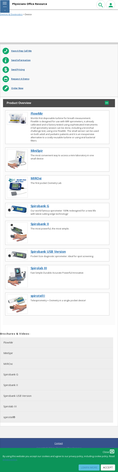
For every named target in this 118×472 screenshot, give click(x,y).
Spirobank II (40, 223)
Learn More (89, 467)
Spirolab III (39, 268)
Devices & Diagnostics (11, 14)
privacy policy (10, 459)
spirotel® (38, 295)
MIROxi (36, 178)
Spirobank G (40, 206)
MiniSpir (37, 150)
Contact (59, 443)
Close (108, 451)
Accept (108, 467)
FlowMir (37, 113)
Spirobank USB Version (48, 251)
